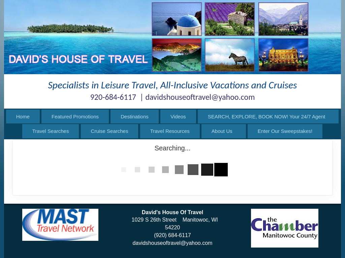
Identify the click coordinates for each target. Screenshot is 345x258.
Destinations (135, 116)
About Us (222, 131)
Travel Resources (170, 131)
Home (23, 116)
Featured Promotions (75, 116)
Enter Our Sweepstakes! (285, 131)
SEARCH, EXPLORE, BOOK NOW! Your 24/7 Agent (266, 116)
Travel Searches (50, 131)
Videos (178, 116)
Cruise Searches (109, 131)
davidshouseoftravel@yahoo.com (173, 243)
